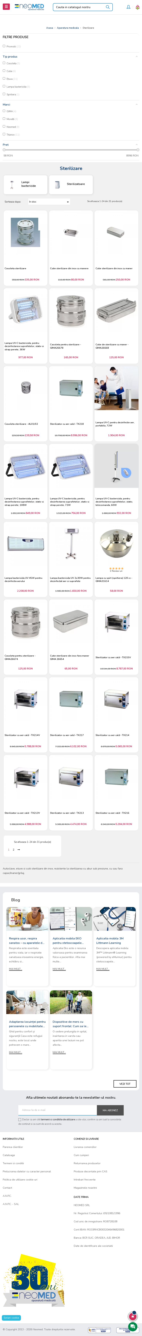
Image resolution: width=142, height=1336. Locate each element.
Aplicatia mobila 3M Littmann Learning (110, 940)
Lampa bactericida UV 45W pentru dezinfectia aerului (23, 580)
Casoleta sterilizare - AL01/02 (21, 424)
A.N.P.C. (7, 1196)
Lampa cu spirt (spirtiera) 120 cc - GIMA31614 (114, 580)
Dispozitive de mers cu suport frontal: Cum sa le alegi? (69, 1024)
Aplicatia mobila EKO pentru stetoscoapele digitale (67, 940)
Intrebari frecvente (85, 1179)
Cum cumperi (81, 1155)
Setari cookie (11, 1318)
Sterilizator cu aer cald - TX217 (67, 735)
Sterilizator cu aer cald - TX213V (22, 813)
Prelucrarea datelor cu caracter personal (27, 1171)
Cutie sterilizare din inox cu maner (114, 268)
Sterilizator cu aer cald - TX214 (112, 735)
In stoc (49, 202)
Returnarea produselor (87, 1163)
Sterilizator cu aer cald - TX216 (112, 813)
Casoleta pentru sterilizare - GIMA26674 (20, 657)
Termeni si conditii (13, 1163)
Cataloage (9, 1155)
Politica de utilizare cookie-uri (20, 1179)
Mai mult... (15, 969)
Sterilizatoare (76, 184)
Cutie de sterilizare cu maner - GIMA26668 (112, 346)
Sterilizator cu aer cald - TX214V (22, 735)
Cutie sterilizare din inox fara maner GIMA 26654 (69, 657)
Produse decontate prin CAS (90, 1171)
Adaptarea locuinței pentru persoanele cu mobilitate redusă (27, 1024)
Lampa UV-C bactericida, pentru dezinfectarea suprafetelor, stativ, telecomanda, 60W (114, 502)
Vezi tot (125, 1084)
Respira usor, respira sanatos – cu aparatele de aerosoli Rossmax (26, 940)
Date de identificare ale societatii (93, 1246)
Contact (7, 1188)
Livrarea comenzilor (85, 1147)
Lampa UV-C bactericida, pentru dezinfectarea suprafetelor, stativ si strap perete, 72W (69, 502)
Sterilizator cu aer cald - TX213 (67, 813)
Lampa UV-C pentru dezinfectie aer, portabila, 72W (115, 424)
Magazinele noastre (85, 1188)
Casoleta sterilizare (15, 268)
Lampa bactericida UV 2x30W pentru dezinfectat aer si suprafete (70, 580)
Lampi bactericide (28, 184)
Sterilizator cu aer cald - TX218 (67, 424)
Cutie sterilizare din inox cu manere (69, 268)
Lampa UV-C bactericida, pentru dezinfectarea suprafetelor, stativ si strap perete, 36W (24, 346)
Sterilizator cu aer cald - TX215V (113, 657)
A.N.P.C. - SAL (11, 1204)
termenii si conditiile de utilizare (58, 1119)
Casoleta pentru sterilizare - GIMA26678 (65, 346)
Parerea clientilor (13, 1147)
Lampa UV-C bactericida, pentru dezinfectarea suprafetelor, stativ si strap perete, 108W (24, 502)
